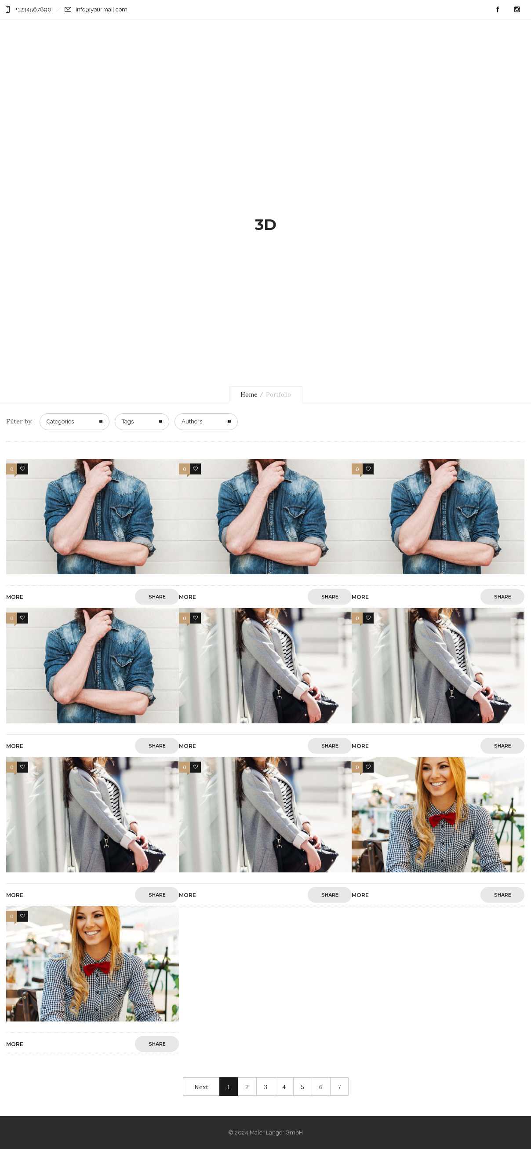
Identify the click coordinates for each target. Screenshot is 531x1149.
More (14, 597)
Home (248, 394)
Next (201, 1087)
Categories (60, 421)
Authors (192, 421)
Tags (128, 421)
